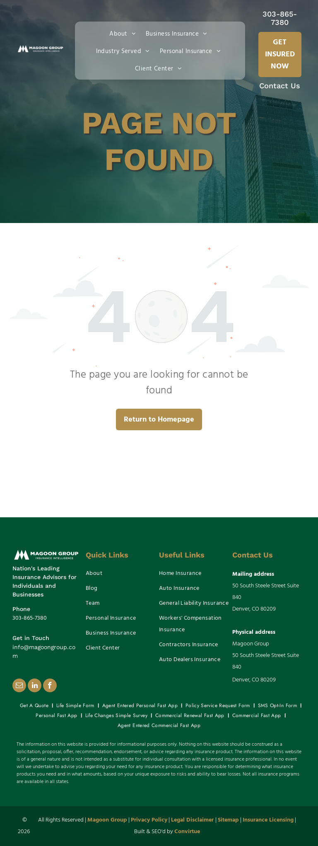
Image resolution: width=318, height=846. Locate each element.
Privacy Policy (149, 820)
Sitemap (228, 820)
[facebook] (50, 686)
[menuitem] (124, 33)
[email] (19, 686)
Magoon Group (107, 820)
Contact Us (279, 85)
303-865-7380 (280, 18)
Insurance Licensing (268, 820)
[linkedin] (34, 686)
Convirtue (187, 831)
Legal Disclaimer (192, 820)
